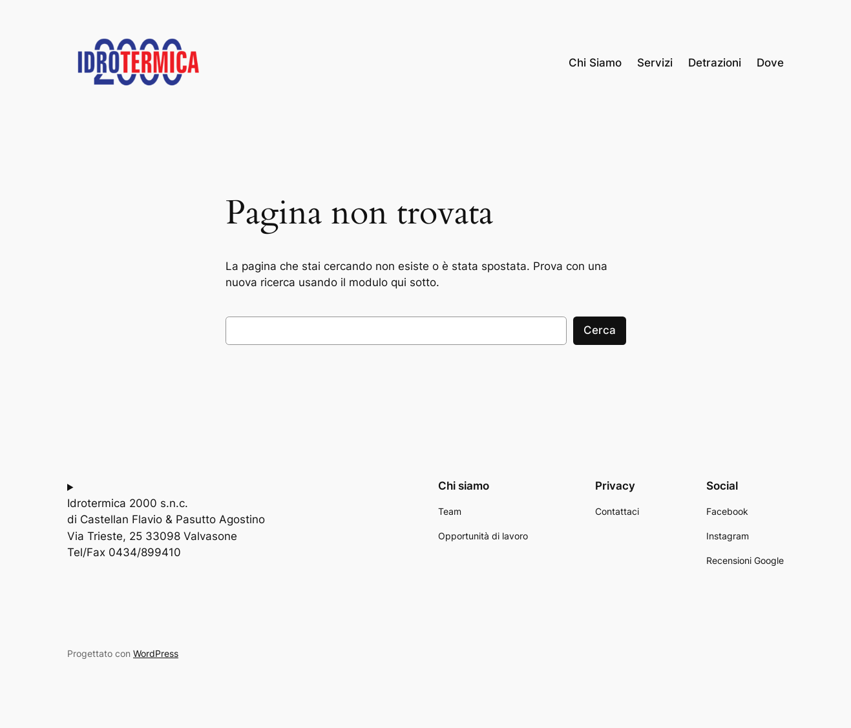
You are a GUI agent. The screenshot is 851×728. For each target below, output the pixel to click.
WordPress (155, 653)
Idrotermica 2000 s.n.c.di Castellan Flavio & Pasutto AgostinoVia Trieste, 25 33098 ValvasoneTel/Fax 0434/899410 (166, 528)
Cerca (599, 330)
